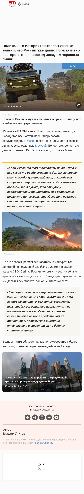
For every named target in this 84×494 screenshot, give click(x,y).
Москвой (41, 145)
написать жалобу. (44, 443)
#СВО (73, 66)
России (30, 140)
